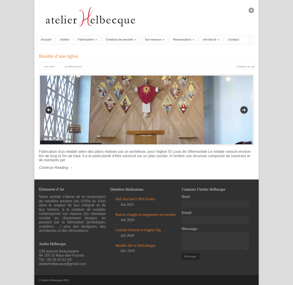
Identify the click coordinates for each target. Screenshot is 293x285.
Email (187, 213)
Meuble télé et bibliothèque (135, 245)
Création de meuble (121, 39)
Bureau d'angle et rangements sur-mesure (145, 214)
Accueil (46, 39)
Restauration (183, 39)
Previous (49, 110)
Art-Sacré (211, 39)
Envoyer (190, 256)
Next (244, 110)
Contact (233, 39)
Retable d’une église (58, 56)
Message (189, 229)
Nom (186, 197)
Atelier (64, 39)
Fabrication (87, 39)
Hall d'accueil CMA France (135, 199)
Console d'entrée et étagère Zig (138, 230)
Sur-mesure (154, 39)
